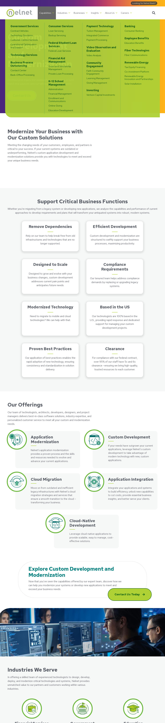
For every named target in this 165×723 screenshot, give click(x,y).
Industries (64, 12)
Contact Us (22, 95)
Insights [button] (96, 12)
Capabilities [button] (46, 12)
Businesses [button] (81, 12)
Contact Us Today (128, 594)
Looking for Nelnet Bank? (144, 3)
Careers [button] (126, 12)
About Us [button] (111, 12)
